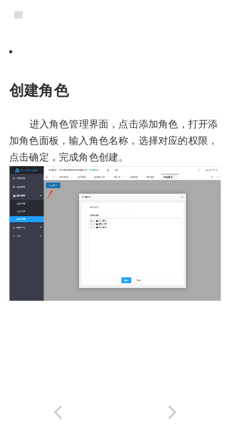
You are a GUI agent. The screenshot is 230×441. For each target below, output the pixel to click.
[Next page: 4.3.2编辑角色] (173, 412)
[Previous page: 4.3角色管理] (57, 412)
